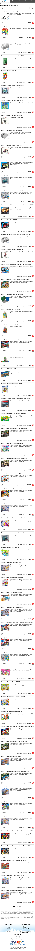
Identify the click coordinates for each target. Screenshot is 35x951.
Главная (1, 3)
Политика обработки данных (26, 932)
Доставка (8, 927)
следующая (19, 906)
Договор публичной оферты (25, 931)
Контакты (8, 926)
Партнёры (9, 929)
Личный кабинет (8, 931)
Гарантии (8, 928)
